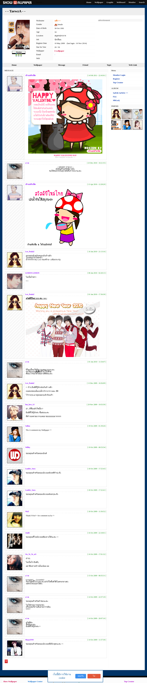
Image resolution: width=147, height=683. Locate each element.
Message (61, 65)
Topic (109, 65)
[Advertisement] (120, 40)
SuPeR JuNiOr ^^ (120, 93)
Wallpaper (38, 65)
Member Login (119, 75)
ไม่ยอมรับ (94, 676)
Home (14, 65)
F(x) (114, 96)
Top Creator (118, 82)
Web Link (133, 65)
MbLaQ (116, 100)
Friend (85, 65)
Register (116, 79)
